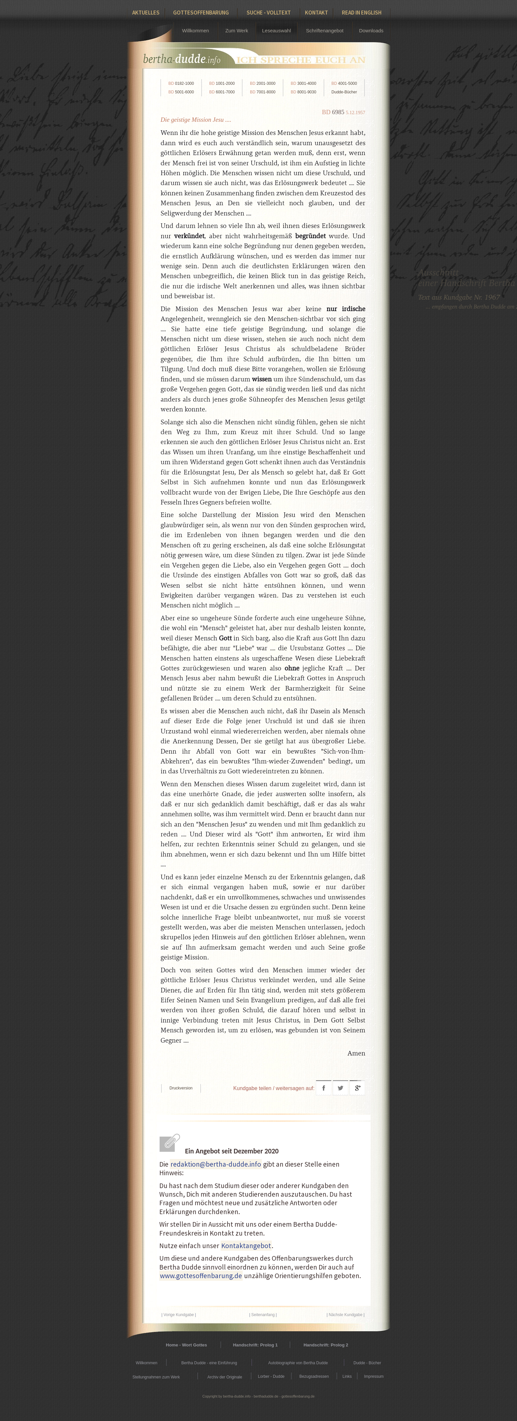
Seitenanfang (263, 1314)
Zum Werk (237, 30)
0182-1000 (181, 83)
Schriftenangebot (324, 30)
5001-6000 (181, 92)
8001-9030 (303, 92)
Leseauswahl (276, 30)
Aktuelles (146, 12)
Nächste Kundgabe (345, 1314)
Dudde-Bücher (344, 92)
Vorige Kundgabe (179, 1314)
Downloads (371, 30)
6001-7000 (221, 92)
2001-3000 (262, 83)
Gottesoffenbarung (201, 12)
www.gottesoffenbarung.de (201, 1275)
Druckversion (181, 1088)
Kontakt (316, 12)
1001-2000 (221, 83)
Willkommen (195, 30)
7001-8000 (262, 92)
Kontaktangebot (246, 1245)
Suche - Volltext (269, 12)
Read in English (361, 12)
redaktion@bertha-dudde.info (215, 1164)
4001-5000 (344, 83)
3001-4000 (303, 83)
